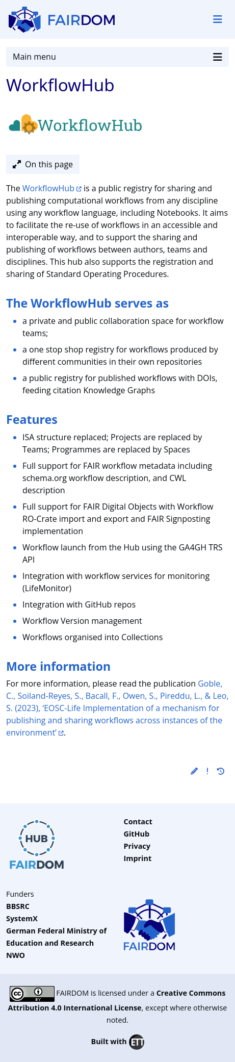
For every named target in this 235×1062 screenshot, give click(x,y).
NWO (15, 955)
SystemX (22, 918)
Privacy (137, 846)
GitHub (137, 834)
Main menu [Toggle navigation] (117, 56)
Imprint (138, 858)
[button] (194, 771)
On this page (43, 164)
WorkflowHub (48, 188)
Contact (138, 821)
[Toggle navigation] (217, 19)
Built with (117, 1042)
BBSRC (18, 906)
